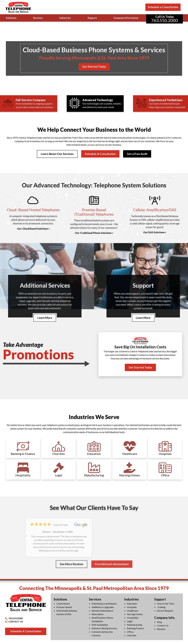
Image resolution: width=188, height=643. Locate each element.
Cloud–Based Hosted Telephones (33, 210)
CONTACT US (14, 622)
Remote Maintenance (102, 610)
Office (130, 632)
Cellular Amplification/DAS (154, 210)
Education (132, 603)
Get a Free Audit (137, 153)
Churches (131, 635)
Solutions (11, 17)
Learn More (44, 318)
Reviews (161, 629)
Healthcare (132, 610)
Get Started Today (94, 66)
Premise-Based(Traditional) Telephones (94, 212)
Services (38, 17)
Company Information (126, 17)
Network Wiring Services (104, 628)
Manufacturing (134, 625)
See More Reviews (71, 564)
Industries (65, 17)
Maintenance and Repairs (104, 603)
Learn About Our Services (57, 153)
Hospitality (132, 618)
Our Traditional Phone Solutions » (94, 233)
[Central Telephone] (18, 7)
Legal (129, 621)
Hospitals (132, 607)
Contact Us (162, 625)
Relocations (98, 614)
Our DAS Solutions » (154, 232)
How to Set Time (165, 603)
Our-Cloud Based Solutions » (33, 228)
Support (92, 17)
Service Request (165, 610)
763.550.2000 (14, 618)
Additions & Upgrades (103, 607)
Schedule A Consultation (100, 153)
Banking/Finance (135, 628)
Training (161, 607)
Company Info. (164, 618)
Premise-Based (64, 607)
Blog (159, 622)
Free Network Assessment (112, 564)
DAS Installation (100, 625)
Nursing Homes (135, 614)
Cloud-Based (63, 603)
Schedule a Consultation (163, 7)
